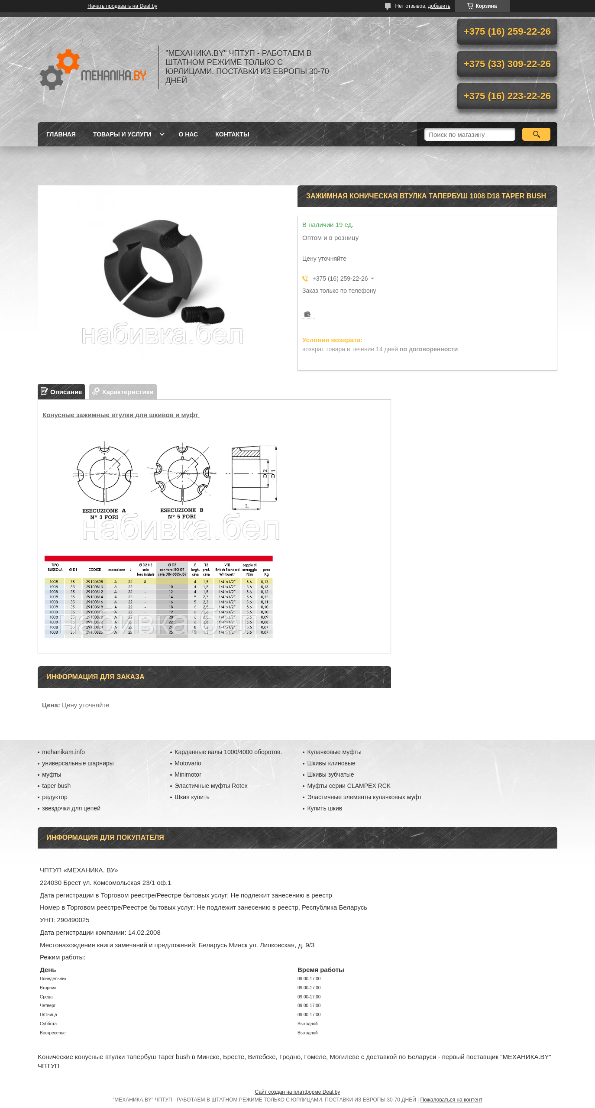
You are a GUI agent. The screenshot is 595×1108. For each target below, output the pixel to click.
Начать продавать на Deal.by (122, 6)
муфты (51, 774)
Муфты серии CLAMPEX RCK (349, 785)
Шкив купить (192, 797)
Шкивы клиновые (331, 763)
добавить (439, 6)
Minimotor (188, 774)
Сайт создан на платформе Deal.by (297, 1092)
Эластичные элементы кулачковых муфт (364, 797)
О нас (188, 134)
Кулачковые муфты (334, 751)
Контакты (232, 134)
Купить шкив (324, 808)
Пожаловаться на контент (451, 1100)
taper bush (56, 785)
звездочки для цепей (71, 808)
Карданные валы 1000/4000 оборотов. (228, 751)
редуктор (55, 797)
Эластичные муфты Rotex (211, 785)
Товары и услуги (122, 134)
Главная (61, 134)
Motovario (188, 763)
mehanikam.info (63, 751)
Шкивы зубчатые (330, 774)
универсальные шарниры (77, 763)
